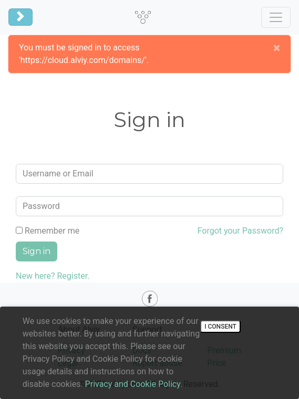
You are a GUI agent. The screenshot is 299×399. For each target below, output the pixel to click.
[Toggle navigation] (20, 17)
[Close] (277, 47)
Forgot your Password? (240, 231)
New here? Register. (52, 276)
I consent (220, 326)
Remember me (47, 231)
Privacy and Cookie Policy (132, 384)
